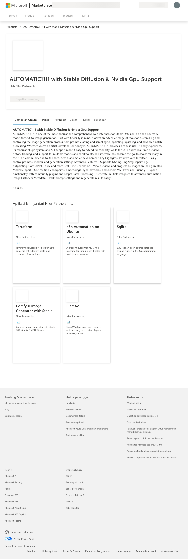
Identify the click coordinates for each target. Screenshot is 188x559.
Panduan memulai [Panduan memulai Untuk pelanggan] (74, 409)
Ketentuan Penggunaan (97, 551)
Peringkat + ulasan (66, 119)
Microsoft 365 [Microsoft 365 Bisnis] (11, 501)
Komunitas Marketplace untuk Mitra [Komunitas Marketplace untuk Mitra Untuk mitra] (144, 444)
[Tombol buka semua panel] (12, 15)
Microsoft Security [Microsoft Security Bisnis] (13, 482)
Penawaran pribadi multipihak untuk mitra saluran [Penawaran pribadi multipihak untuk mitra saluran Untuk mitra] (151, 457)
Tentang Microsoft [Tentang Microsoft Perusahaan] (75, 482)
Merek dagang (123, 551)
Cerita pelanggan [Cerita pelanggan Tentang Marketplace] (13, 415)
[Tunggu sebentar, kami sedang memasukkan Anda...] (176, 5)
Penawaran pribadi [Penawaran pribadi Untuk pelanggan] (75, 422)
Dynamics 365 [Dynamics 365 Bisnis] (11, 495)
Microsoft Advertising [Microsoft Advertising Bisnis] (15, 507)
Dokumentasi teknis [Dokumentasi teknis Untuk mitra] (136, 422)
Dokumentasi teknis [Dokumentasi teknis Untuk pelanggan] (75, 415)
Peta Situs (31, 551)
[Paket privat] (136, 5)
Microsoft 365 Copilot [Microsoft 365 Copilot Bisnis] (15, 514)
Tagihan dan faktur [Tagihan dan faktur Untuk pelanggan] (75, 435)
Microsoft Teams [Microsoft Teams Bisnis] (13, 520)
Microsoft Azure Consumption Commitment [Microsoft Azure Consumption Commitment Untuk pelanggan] (87, 428)
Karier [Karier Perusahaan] (69, 475)
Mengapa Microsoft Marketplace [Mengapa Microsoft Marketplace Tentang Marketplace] (21, 402)
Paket (45, 119)
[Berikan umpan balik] (121, 5)
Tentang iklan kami (146, 551)
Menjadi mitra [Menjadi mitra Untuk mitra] (134, 402)
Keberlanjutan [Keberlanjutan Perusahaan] (72, 507)
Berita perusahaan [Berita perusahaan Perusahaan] (75, 488)
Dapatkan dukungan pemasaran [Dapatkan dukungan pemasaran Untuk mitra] (142, 415)
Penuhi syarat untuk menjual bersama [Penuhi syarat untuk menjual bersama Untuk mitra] (145, 438)
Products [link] (11, 27)
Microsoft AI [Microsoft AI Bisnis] (11, 475)
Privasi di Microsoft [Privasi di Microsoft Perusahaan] (75, 495)
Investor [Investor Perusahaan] (70, 501)
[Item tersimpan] (131, 5)
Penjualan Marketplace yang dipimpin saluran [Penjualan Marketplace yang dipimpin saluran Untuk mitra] (149, 451)
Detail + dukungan (94, 119)
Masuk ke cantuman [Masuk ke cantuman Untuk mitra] (136, 409)
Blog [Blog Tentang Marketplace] (7, 409)
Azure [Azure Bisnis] (7, 488)
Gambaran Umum (26, 119)
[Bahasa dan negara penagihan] (153, 5)
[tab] (26, 119)
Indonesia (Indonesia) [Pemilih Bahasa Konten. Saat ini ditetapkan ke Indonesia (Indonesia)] (22, 532)
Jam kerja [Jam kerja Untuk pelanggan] (70, 402)
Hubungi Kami (49, 551)
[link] (36, 245)
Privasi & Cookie (71, 551)
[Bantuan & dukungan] (126, 5)
